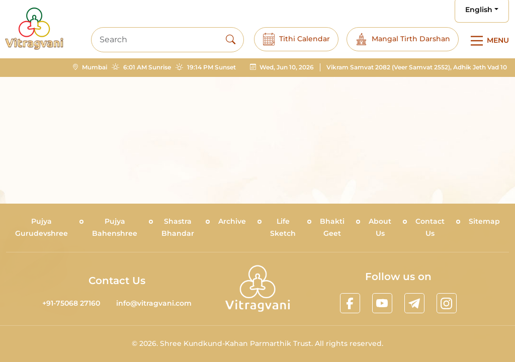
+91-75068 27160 (71, 303)
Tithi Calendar (296, 39)
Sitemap (484, 221)
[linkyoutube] (382, 303)
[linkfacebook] (350, 303)
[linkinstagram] (447, 303)
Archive (232, 221)
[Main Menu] (488, 41)
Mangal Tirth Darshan (402, 39)
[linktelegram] (414, 303)
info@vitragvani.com (154, 303)
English (478, 9)
